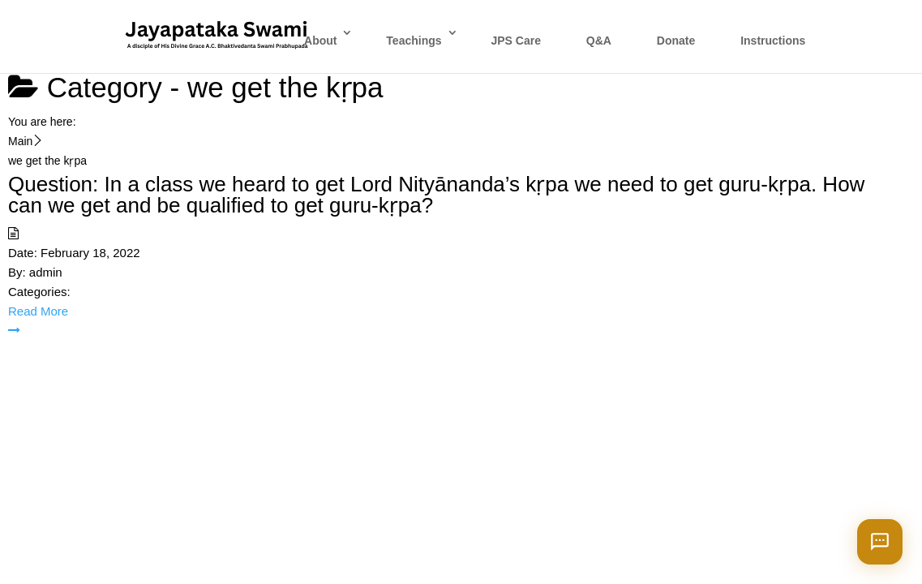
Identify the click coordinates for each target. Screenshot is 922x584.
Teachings (413, 40)
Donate (676, 40)
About (320, 40)
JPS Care (515, 40)
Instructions (772, 40)
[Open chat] (880, 542)
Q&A (598, 40)
